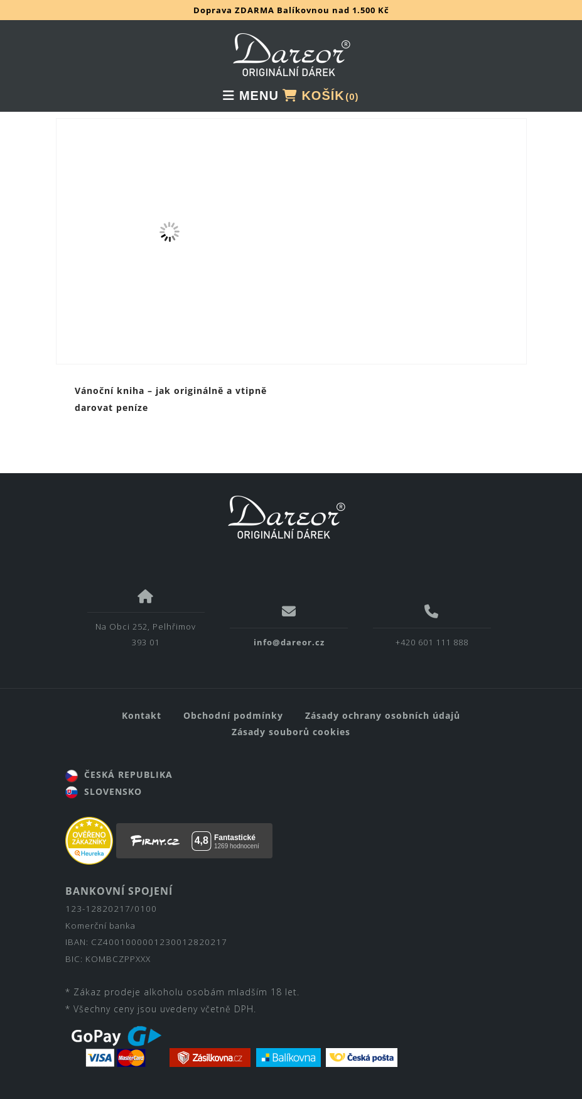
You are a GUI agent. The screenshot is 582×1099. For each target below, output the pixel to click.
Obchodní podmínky (233, 715)
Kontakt (141, 715)
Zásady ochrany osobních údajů (382, 715)
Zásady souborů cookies (291, 732)
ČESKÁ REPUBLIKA (119, 774)
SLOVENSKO (103, 791)
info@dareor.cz (289, 642)
